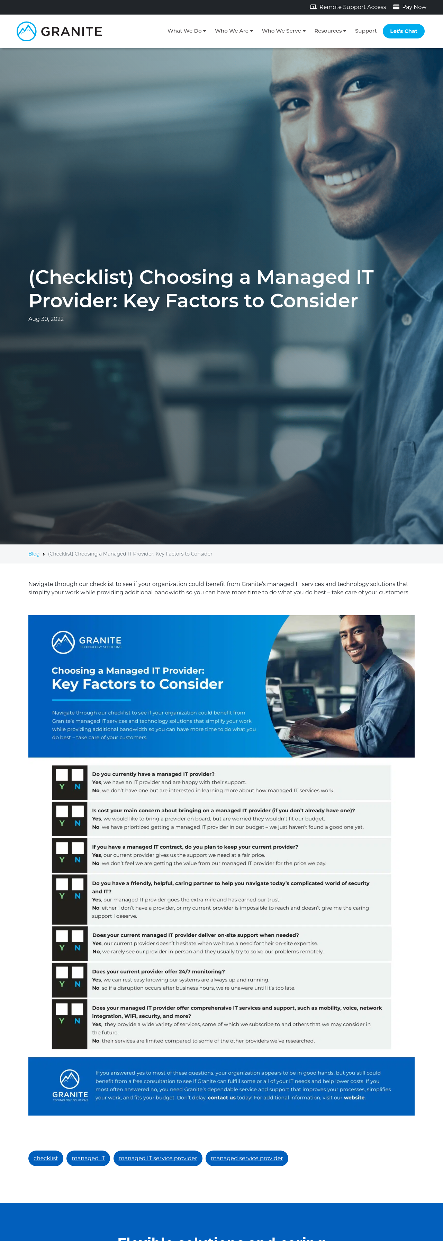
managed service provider (247, 1158)
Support (366, 30)
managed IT (88, 1158)
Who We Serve (281, 30)
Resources (328, 30)
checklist (46, 1158)
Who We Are (231, 30)
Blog (34, 554)
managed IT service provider (158, 1158)
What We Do (185, 30)
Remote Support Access (348, 7)
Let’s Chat (403, 31)
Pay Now (409, 7)
